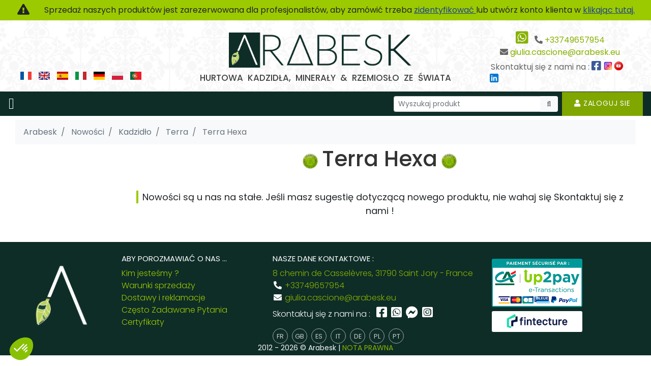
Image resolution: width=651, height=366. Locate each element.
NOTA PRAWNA (367, 348)
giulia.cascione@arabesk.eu (565, 52)
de (358, 336)
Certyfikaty (143, 322)
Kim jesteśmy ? (150, 273)
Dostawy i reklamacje (163, 297)
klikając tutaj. (609, 10)
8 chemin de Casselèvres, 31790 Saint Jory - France (373, 273)
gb (299, 336)
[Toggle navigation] (11, 104)
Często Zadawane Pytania (174, 310)
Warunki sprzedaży (158, 285)
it (338, 336)
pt (396, 336)
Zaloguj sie (602, 103)
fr (280, 336)
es (318, 336)
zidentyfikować (445, 10)
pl (377, 336)
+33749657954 (575, 40)
